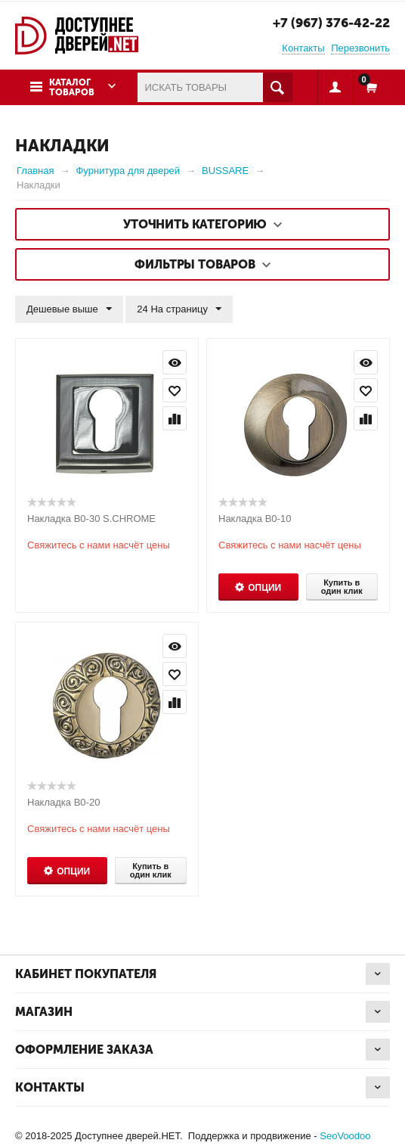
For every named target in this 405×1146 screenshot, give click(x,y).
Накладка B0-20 (63, 802)
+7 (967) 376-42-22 (331, 22)
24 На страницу (179, 309)
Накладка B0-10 (254, 518)
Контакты (303, 48)
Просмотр (174, 362)
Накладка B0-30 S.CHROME (91, 518)
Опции (264, 587)
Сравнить (174, 418)
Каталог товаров (71, 87)
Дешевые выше (69, 309)
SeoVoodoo (345, 1135)
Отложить (174, 390)
